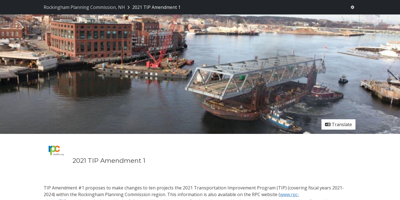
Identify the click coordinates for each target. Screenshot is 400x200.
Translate (338, 124)
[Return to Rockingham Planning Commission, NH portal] (87, 7)
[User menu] (352, 7)
